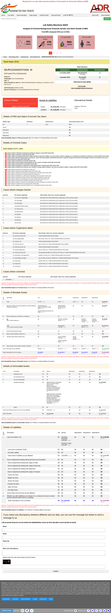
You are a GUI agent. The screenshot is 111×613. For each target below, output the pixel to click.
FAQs (51, 599)
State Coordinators (25, 599)
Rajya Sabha (33, 15)
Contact (35, 599)
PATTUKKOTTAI (35, 57)
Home (3, 15)
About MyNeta (105, 15)
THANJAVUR (24, 57)
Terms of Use (43, 599)
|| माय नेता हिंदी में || (68, 15)
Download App (68, 610)
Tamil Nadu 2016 (14, 57)
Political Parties (44, 15)
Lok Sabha (11, 15)
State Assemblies (22, 15)
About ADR (95, 15)
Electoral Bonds (55, 15)
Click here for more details (82, 82)
